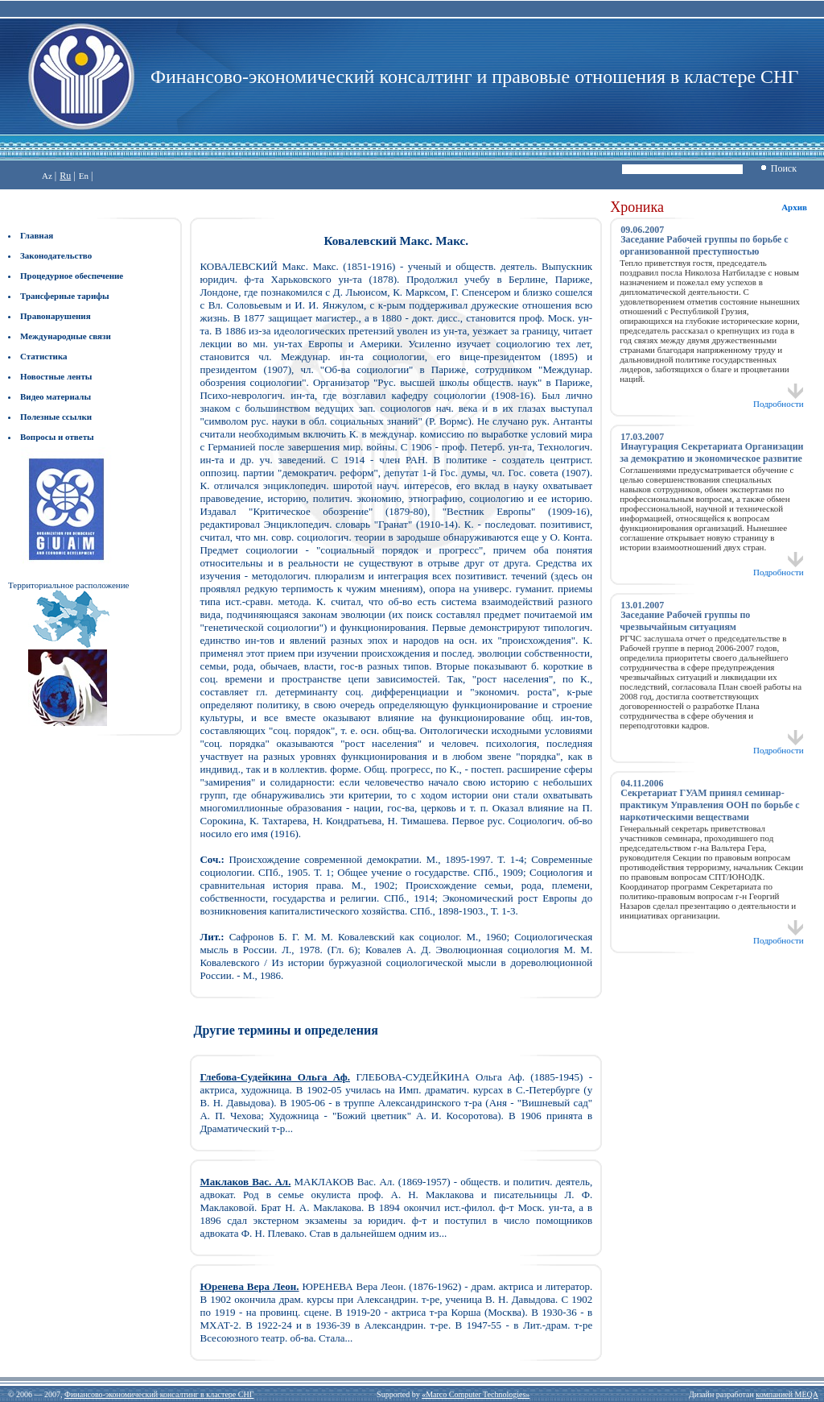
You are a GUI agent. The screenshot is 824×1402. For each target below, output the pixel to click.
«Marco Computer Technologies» (475, 1394)
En (84, 175)
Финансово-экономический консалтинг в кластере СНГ (158, 1394)
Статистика (44, 356)
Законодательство (56, 255)
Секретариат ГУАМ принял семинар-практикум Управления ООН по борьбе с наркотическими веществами (709, 805)
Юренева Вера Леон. (249, 1286)
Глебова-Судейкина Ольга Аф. (275, 1077)
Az (47, 175)
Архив (794, 207)
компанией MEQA (787, 1394)
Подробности (778, 400)
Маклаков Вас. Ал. (245, 1182)
